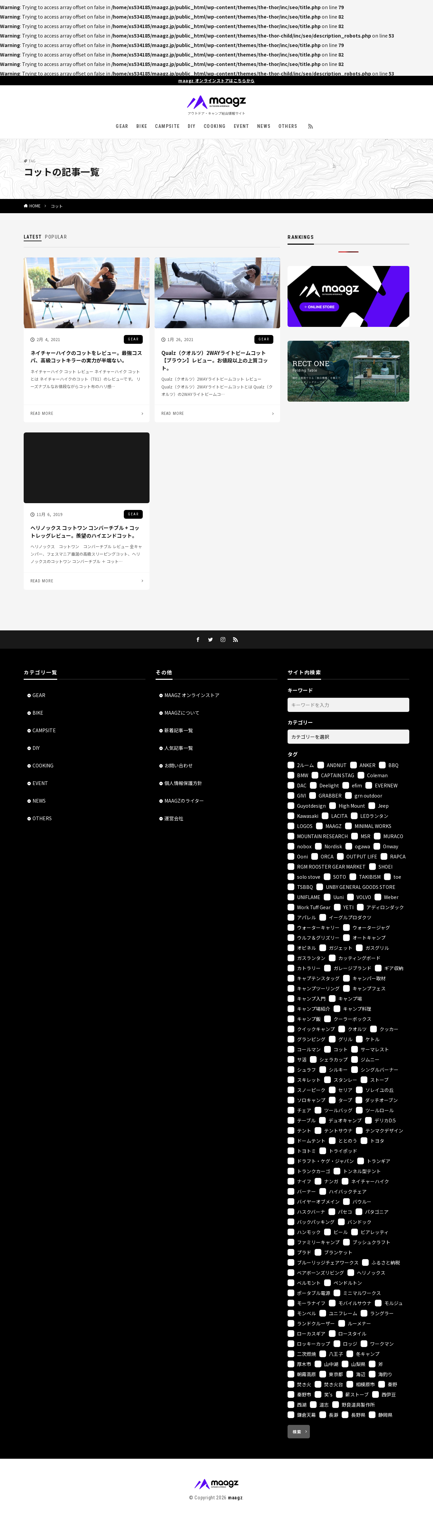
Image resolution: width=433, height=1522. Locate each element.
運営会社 (173, 818)
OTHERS (287, 126)
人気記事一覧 (178, 747)
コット (57, 206)
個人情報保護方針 (183, 783)
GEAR (122, 126)
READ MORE (41, 413)
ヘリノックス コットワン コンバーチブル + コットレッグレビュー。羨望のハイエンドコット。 (84, 531)
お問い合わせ (178, 765)
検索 (297, 1431)
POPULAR (56, 237)
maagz (235, 1497)
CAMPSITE (167, 126)
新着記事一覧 (178, 730)
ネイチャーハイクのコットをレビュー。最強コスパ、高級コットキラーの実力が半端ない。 (86, 356)
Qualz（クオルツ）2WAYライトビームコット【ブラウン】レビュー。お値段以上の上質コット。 (214, 360)
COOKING (215, 126)
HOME (35, 206)
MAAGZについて (182, 712)
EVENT (241, 126)
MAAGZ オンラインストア (192, 695)
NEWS (264, 126)
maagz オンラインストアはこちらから (216, 81)
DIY (192, 126)
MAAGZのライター (184, 800)
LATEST (33, 237)
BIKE (141, 126)
